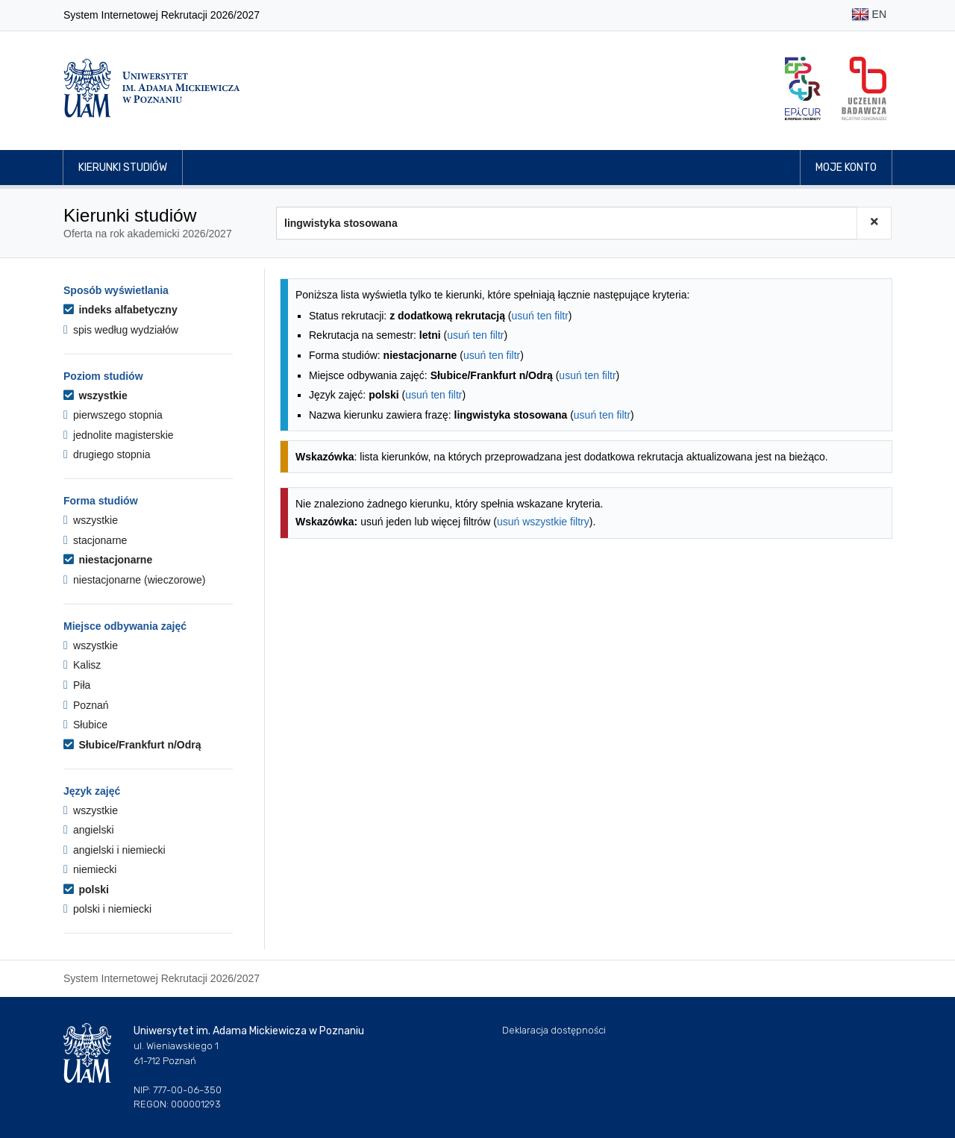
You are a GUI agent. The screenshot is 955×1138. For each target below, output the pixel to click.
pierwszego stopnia (113, 415)
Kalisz (82, 665)
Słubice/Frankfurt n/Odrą (132, 745)
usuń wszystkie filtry (543, 522)
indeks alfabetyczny (120, 310)
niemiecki (89, 869)
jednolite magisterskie (118, 435)
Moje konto (846, 167)
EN (868, 15)
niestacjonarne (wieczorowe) (134, 580)
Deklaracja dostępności (554, 1030)
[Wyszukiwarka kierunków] (566, 223)
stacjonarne (95, 540)
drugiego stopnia (107, 454)
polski (86, 889)
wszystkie (95, 395)
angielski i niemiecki (114, 850)
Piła (76, 685)
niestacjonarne (107, 560)
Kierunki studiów (122, 167)
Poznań (86, 705)
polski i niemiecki (107, 909)
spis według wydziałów (120, 330)
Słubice (85, 725)
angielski (88, 830)
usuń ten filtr (540, 316)
